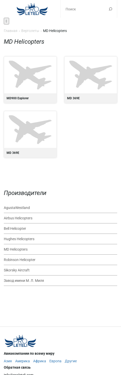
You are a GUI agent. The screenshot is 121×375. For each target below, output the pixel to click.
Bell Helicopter (15, 228)
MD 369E (91, 80)
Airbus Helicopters (18, 218)
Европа (55, 361)
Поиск (110, 9)
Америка (22, 361)
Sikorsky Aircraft (17, 270)
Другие (71, 361)
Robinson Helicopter (19, 260)
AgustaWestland (17, 208)
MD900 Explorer (30, 80)
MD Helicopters (16, 249)
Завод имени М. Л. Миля (24, 281)
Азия (8, 361)
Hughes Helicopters (19, 239)
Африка (39, 361)
